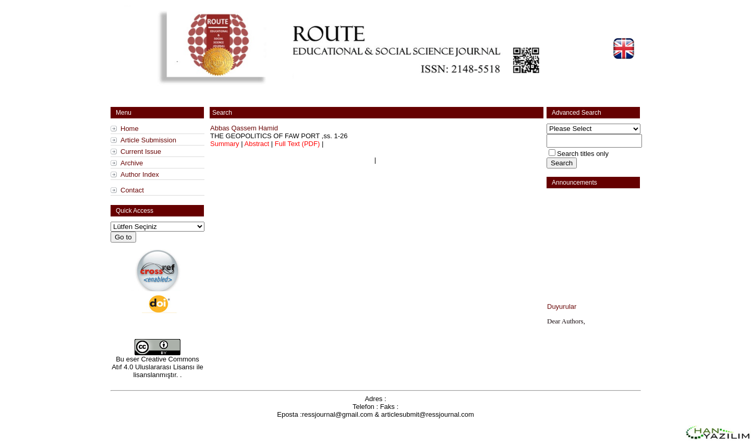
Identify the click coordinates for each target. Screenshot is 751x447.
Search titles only (583, 154)
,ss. (278, 136)
